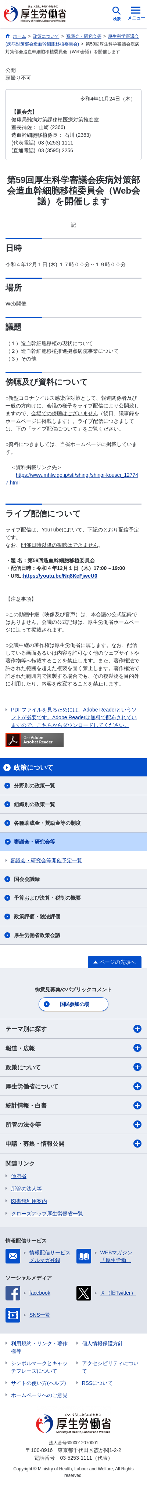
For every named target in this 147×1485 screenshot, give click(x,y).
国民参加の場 (74, 1004)
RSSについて (97, 1383)
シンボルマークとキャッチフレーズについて (39, 1367)
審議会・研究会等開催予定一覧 (46, 860)
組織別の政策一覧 (34, 804)
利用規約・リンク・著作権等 (39, 1347)
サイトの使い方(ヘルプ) (38, 1383)
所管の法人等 (26, 1189)
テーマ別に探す (73, 1029)
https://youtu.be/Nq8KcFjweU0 (60, 576)
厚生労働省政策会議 (37, 935)
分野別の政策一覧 (34, 786)
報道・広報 (73, 1048)
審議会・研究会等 (34, 842)
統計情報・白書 (73, 1105)
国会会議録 (27, 879)
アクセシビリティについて (110, 1367)
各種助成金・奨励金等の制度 (47, 823)
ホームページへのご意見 (39, 1395)
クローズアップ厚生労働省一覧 (47, 1214)
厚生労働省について (73, 1086)
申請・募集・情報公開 (73, 1144)
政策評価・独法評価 (37, 916)
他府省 (18, 1176)
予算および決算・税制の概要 (47, 898)
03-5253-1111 (76, 1458)
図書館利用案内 (29, 1201)
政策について (73, 1067)
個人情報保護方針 (102, 1343)
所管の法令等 (73, 1124)
